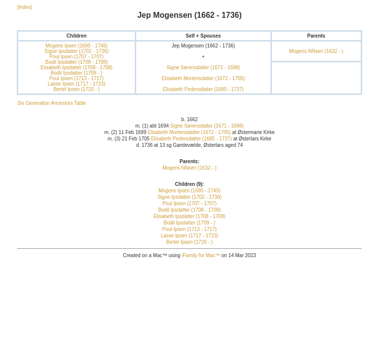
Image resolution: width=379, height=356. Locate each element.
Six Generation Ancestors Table (51, 103)
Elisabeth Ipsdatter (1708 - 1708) (76, 67)
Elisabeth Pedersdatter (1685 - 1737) (203, 89)
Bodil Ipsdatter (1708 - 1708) (76, 62)
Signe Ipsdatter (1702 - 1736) (76, 51)
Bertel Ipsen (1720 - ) (76, 89)
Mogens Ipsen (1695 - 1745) (76, 45)
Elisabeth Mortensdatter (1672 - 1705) (203, 78)
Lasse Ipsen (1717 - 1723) (77, 84)
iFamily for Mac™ (201, 255)
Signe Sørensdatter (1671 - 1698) (203, 67)
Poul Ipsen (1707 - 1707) (76, 56)
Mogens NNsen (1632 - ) (316, 51)
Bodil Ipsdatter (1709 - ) (77, 73)
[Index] (24, 7)
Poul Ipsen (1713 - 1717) (76, 78)
